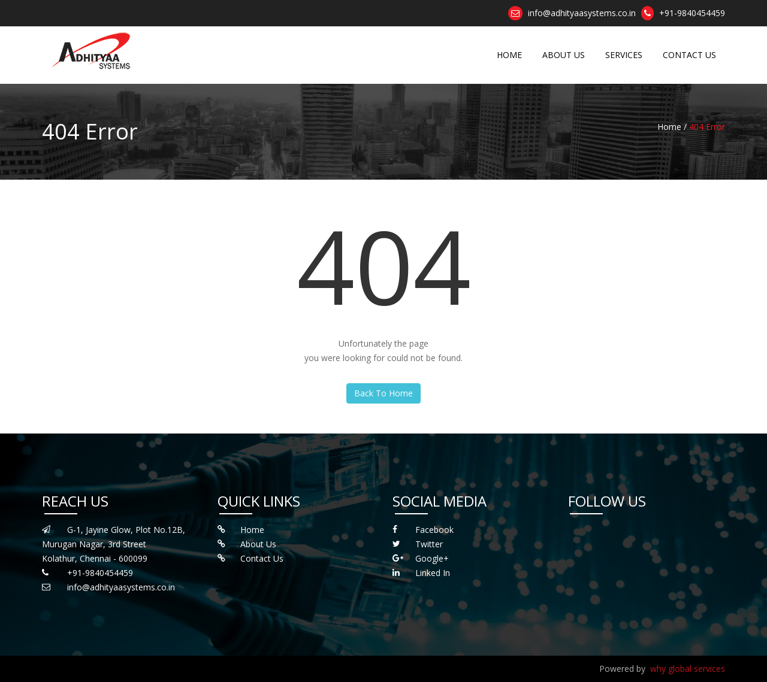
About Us (258, 544)
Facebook (434, 529)
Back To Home (383, 393)
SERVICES (623, 54)
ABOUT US (563, 54)
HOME (509, 54)
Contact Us (261, 558)
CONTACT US (689, 54)
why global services (687, 668)
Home (252, 529)
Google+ (432, 558)
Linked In (432, 572)
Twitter (429, 544)
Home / (672, 126)
